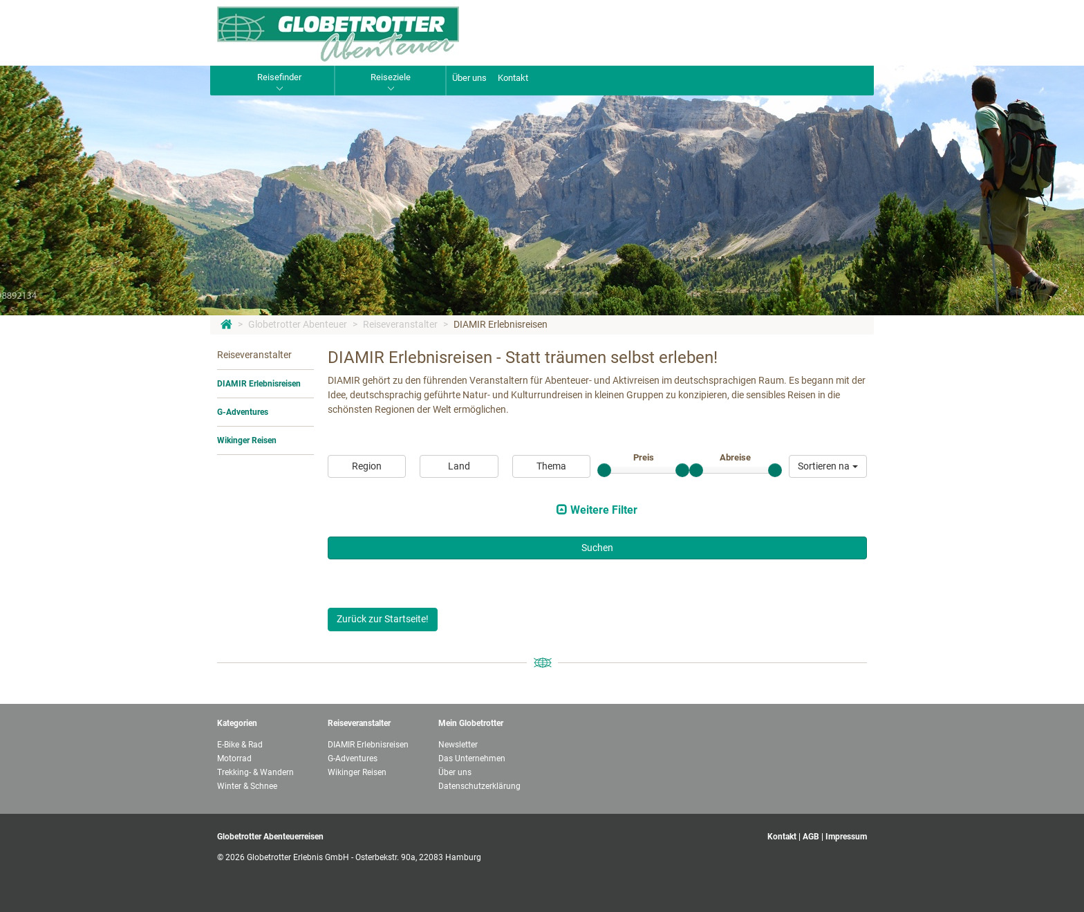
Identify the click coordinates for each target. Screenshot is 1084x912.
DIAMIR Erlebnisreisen (501, 324)
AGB (811, 836)
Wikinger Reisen (247, 440)
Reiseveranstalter (400, 324)
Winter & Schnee (247, 786)
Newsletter (458, 745)
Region (367, 466)
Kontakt (513, 78)
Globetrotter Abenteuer (297, 324)
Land (459, 466)
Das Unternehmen (471, 758)
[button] (828, 466)
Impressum (846, 836)
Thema (551, 466)
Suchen (597, 547)
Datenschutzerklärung (479, 786)
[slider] (604, 470)
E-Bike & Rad (240, 745)
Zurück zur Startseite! (383, 618)
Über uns (469, 78)
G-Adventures (242, 412)
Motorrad (234, 758)
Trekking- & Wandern (255, 772)
